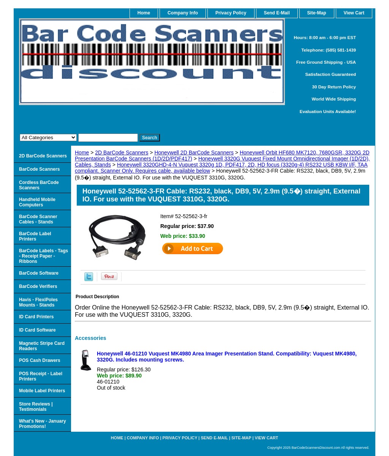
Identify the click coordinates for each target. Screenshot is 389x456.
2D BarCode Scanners (121, 152)
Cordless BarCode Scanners (39, 185)
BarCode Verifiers (38, 286)
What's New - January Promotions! (42, 423)
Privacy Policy (230, 13)
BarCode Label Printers (35, 236)
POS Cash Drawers (39, 360)
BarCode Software (39, 273)
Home (82, 152)
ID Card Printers (36, 316)
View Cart (266, 438)
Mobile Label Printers (42, 390)
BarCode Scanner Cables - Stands (38, 219)
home (144, 13)
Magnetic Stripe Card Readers (42, 346)
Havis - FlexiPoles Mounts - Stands (38, 302)
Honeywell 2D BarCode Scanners (194, 152)
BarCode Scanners (39, 169)
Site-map (241, 438)
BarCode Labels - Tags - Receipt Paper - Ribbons (43, 256)
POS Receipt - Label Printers (40, 376)
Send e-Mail (214, 438)
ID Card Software (37, 330)
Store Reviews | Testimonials (36, 406)
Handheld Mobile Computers (37, 202)
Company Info (183, 13)
